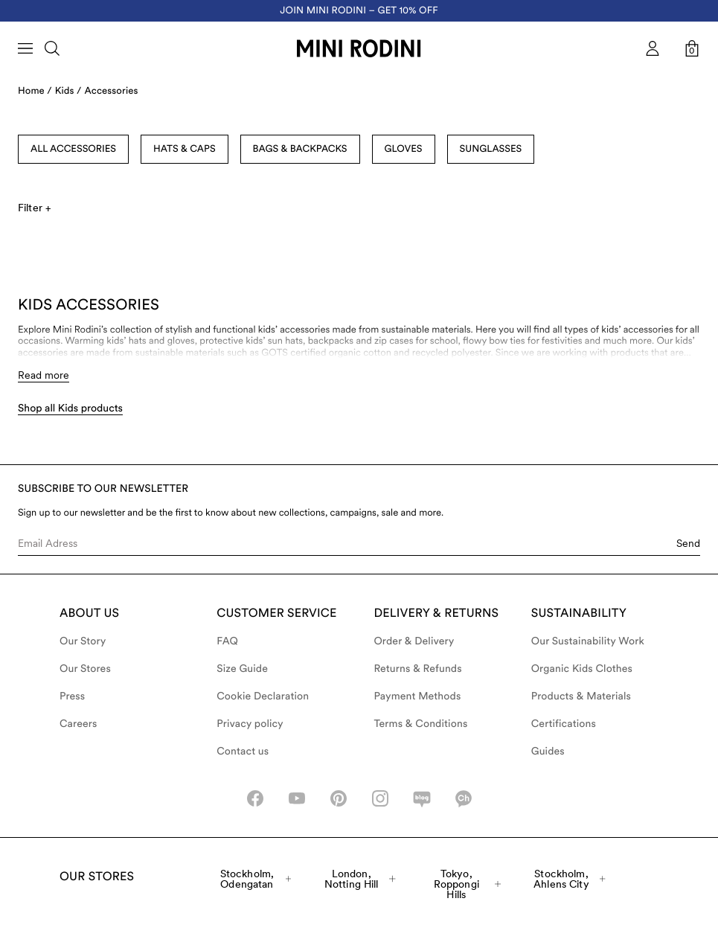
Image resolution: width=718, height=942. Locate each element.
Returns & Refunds (418, 669)
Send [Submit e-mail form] (688, 543)
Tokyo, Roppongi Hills (467, 884)
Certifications (563, 724)
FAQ (227, 641)
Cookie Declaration (263, 696)
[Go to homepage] (358, 48)
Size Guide (242, 669)
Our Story (83, 641)
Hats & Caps (184, 149)
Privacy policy (250, 724)
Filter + (34, 208)
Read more (43, 375)
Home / (35, 91)
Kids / (68, 91)
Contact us (243, 751)
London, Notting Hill (360, 879)
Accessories (111, 91)
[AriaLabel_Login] (652, 48)
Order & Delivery (414, 641)
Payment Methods (417, 696)
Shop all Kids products (70, 408)
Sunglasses (491, 149)
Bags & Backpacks (300, 149)
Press (72, 696)
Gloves (404, 149)
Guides (548, 751)
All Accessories (73, 149)
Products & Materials (581, 696)
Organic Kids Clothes (581, 669)
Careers (78, 724)
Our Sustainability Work (587, 641)
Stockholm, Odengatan (255, 879)
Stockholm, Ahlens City (569, 879)
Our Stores (85, 669)
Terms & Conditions (421, 724)
